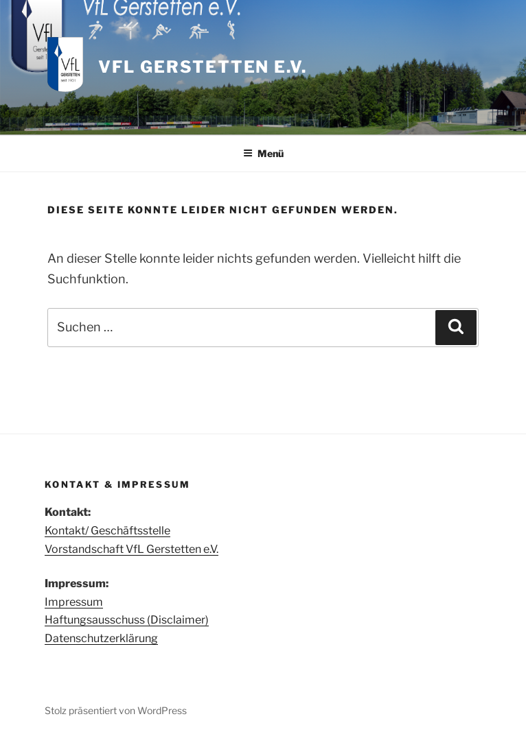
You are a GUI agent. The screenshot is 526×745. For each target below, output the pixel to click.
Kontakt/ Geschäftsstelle (107, 530)
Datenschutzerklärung (101, 638)
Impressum (74, 601)
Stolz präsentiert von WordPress (116, 710)
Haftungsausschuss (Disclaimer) (127, 619)
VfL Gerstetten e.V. (202, 67)
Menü (263, 153)
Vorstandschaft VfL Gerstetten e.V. (131, 549)
